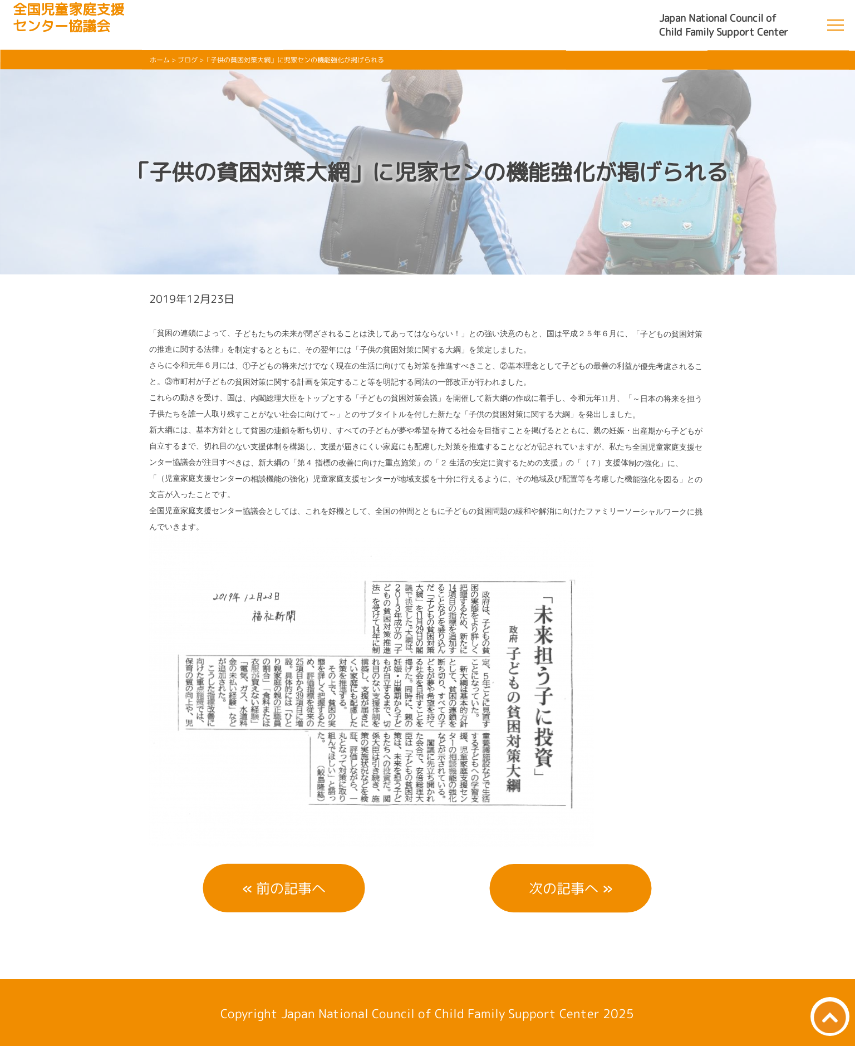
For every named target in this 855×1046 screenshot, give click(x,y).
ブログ (188, 60)
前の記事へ (291, 888)
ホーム (160, 60)
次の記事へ (563, 888)
